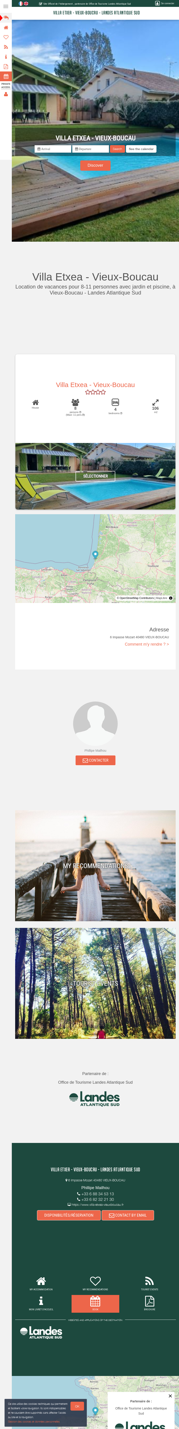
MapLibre (161, 598)
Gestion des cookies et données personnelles (33, 1421)
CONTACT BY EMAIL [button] (128, 1215)
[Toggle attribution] (170, 598)
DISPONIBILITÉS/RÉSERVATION (68, 1215)
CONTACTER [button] (95, 760)
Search (117, 149)
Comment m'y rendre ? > (147, 644)
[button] (141, 149)
